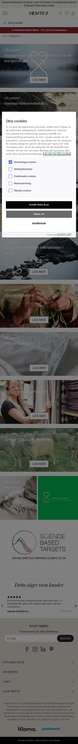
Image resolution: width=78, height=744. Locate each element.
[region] (39, 174)
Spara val (39, 214)
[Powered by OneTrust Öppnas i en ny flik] (60, 235)
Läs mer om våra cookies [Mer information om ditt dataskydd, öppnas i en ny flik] (57, 154)
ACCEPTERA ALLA (39, 205)
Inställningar (39, 223)
